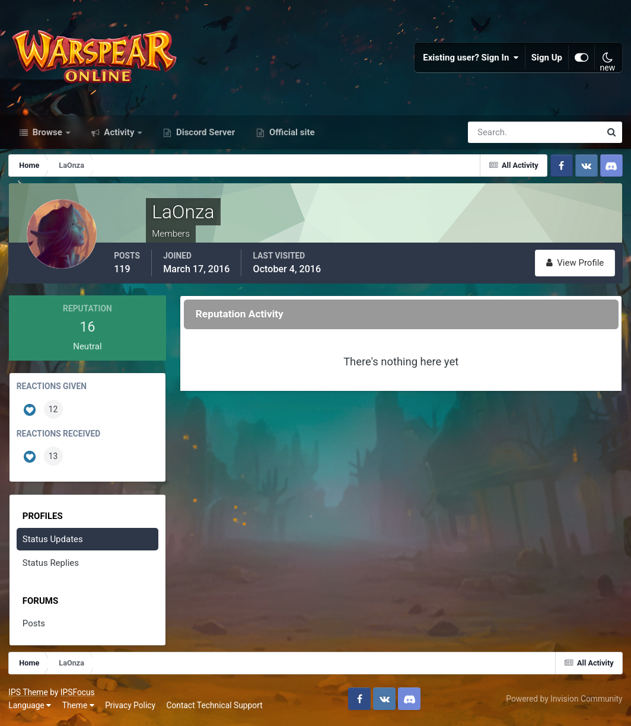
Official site (290, 135)
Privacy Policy (131, 707)
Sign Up (546, 59)
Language (30, 707)
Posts (34, 626)
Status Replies (51, 566)
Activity (119, 135)
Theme (78, 707)
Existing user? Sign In (471, 59)
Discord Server (204, 135)
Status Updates (53, 541)
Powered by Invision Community (564, 701)
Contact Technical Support (215, 707)
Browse (47, 135)
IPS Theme (28, 694)
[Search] (493, 135)
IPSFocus (77, 694)
